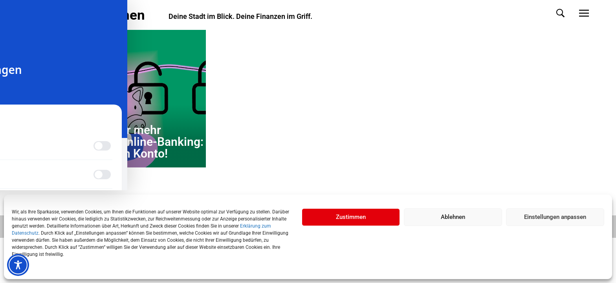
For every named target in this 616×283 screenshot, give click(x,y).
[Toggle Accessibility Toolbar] (18, 265)
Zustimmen (351, 217)
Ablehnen (453, 217)
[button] (552, 13)
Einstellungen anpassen (555, 217)
